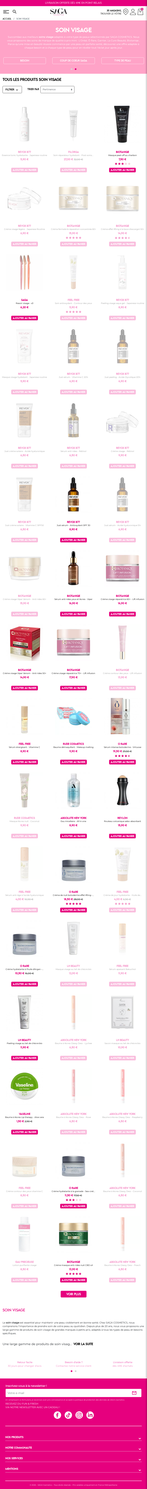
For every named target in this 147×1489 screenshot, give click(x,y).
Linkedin (90, 1415)
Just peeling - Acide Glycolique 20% (122, 377)
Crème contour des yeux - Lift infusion (122, 673)
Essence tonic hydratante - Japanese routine (24, 155)
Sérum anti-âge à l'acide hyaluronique (24, 895)
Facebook (57, 1415)
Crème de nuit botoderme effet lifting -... (73, 895)
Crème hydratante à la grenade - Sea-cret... (73, 1191)
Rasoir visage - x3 (24, 303)
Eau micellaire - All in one (73, 821)
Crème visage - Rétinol (122, 451)
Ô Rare (92, 40)
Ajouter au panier (24, 170)
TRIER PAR (33, 89)
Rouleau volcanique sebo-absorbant (122, 821)
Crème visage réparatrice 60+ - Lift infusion (122, 599)
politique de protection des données (91, 1400)
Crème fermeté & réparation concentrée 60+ (73, 229)
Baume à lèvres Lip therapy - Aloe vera (24, 1117)
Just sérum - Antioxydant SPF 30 (73, 525)
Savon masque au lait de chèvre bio (123, 1043)
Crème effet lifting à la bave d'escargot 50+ (122, 229)
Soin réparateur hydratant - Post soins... (73, 155)
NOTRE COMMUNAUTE (18, 1448)
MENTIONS (11, 1469)
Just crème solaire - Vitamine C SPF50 (24, 525)
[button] (72, 69)
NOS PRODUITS (14, 1437)
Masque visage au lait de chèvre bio (73, 969)
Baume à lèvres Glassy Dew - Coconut (122, 1191)
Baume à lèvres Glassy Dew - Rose (73, 1117)
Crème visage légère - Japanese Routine (24, 229)
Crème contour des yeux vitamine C (24, 1191)
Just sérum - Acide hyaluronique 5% (122, 525)
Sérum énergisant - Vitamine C (24, 747)
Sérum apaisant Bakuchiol (122, 969)
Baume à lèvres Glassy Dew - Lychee (73, 1043)
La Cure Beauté (117, 40)
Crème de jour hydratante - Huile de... (122, 895)
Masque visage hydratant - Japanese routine (24, 377)
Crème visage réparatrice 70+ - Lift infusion (73, 673)
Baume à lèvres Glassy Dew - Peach (122, 1265)
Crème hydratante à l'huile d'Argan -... (25, 969)
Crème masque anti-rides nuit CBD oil (73, 1265)
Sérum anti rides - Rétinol (73, 451)
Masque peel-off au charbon (122, 155)
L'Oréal (83, 40)
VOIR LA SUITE (83, 1344)
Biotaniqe (133, 40)
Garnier (102, 40)
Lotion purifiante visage (25, 1265)
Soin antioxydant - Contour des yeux (73, 303)
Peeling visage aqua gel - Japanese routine (122, 303)
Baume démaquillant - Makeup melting (73, 747)
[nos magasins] (114, 11)
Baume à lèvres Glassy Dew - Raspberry (122, 1117)
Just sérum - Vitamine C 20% (73, 377)
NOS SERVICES (14, 1458)
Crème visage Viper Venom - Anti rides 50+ (24, 673)
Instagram (79, 1415)
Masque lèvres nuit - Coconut (24, 821)
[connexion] (133, 12)
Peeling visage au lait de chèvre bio (24, 1043)
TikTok (68, 1415)
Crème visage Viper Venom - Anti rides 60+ (24, 599)
